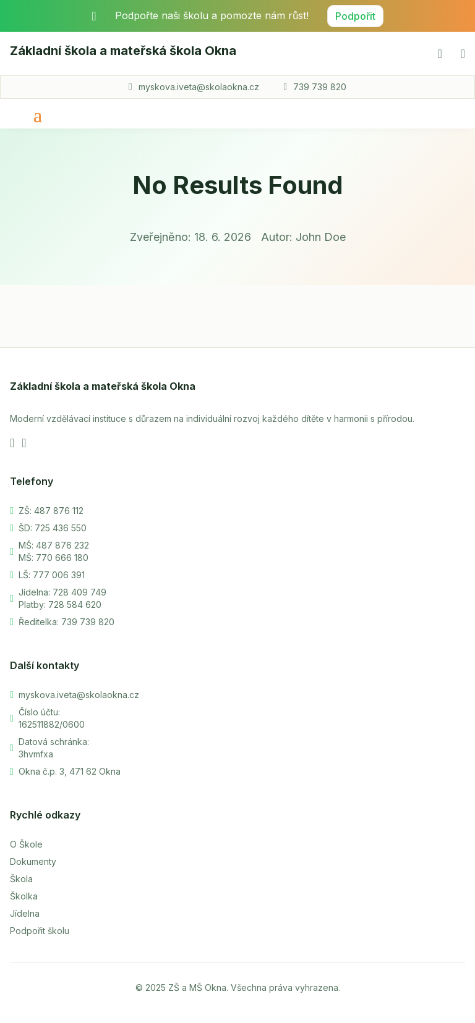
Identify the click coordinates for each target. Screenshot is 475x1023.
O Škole (26, 844)
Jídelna (25, 913)
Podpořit (355, 16)
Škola (21, 879)
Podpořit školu (39, 930)
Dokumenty (33, 861)
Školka (24, 896)
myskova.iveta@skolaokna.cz (199, 87)
